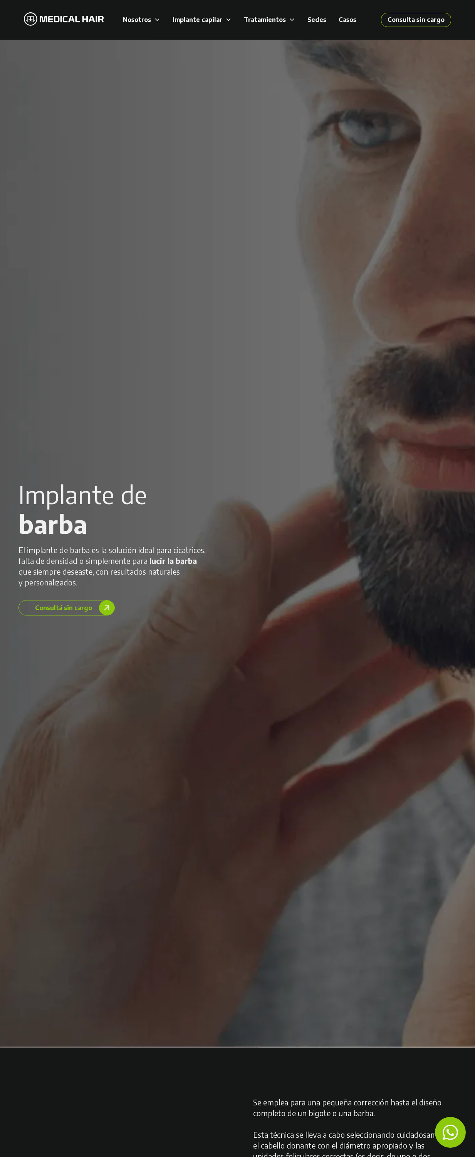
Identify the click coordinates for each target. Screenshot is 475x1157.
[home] (64, 19)
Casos (347, 19)
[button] (141, 20)
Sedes (316, 19)
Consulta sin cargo (416, 19)
